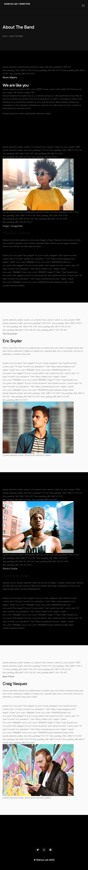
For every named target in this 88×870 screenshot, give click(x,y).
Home (5, 36)
